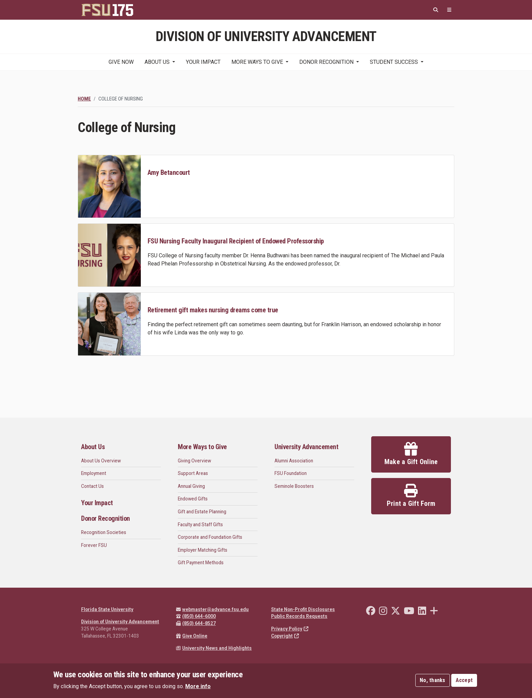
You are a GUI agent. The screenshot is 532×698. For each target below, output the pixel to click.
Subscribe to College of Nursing (80, 364)
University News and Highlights (214, 648)
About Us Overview (101, 460)
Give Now (121, 62)
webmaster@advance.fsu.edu (212, 609)
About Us (157, 62)
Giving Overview (194, 460)
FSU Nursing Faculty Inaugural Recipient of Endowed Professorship (236, 241)
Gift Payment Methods (201, 562)
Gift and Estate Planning (202, 511)
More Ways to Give (257, 62)
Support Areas (193, 473)
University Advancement (306, 447)
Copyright (285, 636)
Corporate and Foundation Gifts (210, 537)
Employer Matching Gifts (202, 550)
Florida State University (107, 609)
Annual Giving (191, 486)
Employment (93, 473)
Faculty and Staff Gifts (200, 524)
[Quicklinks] (449, 10)
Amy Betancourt (169, 172)
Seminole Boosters (294, 486)
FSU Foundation (290, 473)
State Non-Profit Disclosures (303, 609)
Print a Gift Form (411, 496)
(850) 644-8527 (196, 623)
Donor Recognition (326, 62)
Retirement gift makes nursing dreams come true (213, 310)
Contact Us (92, 486)
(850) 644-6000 (196, 616)
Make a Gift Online (411, 454)
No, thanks (432, 680)
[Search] (435, 10)
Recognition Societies (103, 532)
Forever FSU (94, 545)
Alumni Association (293, 460)
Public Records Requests (299, 616)
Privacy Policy (289, 628)
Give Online (191, 636)
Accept (464, 680)
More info (198, 686)
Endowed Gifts (193, 498)
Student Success (394, 62)
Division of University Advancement (120, 621)
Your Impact (203, 62)
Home (84, 99)
